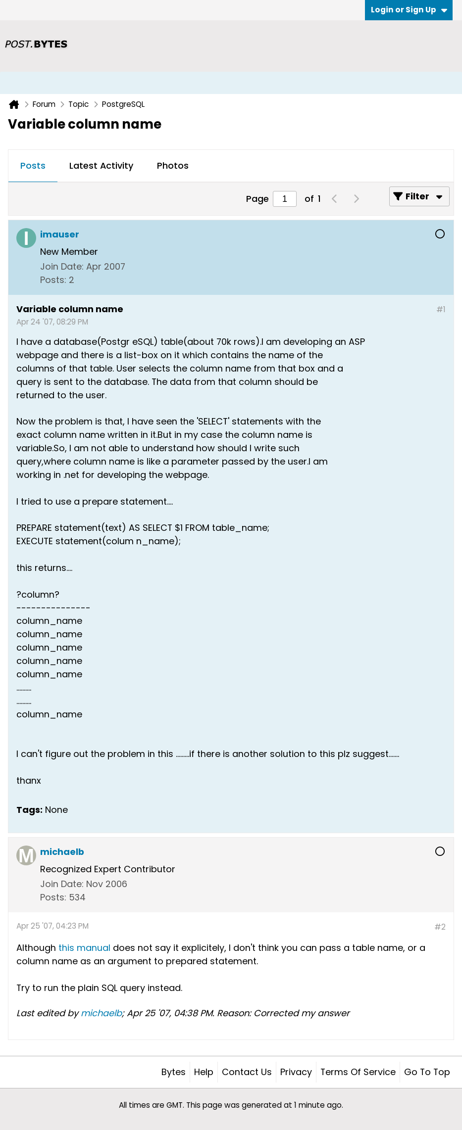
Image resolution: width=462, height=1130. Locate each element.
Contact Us (247, 1072)
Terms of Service (358, 1072)
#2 (440, 927)
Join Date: (62, 266)
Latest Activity (101, 165)
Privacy (296, 1072)
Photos (173, 165)
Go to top (427, 1072)
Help (203, 1072)
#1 (441, 309)
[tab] (32, 166)
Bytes (173, 1072)
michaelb (101, 1013)
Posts (33, 165)
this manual (84, 948)
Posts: (53, 280)
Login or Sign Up (409, 9)
